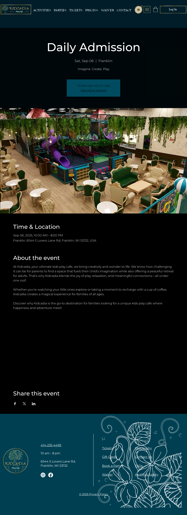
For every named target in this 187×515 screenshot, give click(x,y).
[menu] (147, 9)
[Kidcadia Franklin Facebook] (50, 475)
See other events (93, 90)
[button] (155, 9)
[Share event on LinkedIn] (33, 403)
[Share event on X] (24, 403)
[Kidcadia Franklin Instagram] (43, 475)
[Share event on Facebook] (15, 403)
